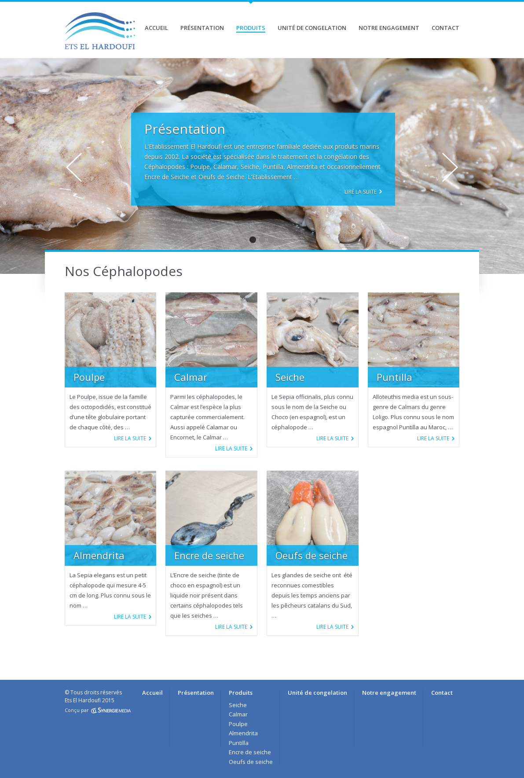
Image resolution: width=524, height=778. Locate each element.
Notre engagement (389, 28)
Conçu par (98, 710)
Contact (445, 28)
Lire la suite (360, 191)
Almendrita (243, 733)
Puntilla (239, 743)
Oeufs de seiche (251, 762)
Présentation (202, 28)
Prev (74, 167)
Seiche (238, 705)
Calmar (238, 714)
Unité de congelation (312, 28)
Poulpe (238, 724)
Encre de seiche (250, 752)
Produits (250, 28)
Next (450, 167)
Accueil (156, 28)
